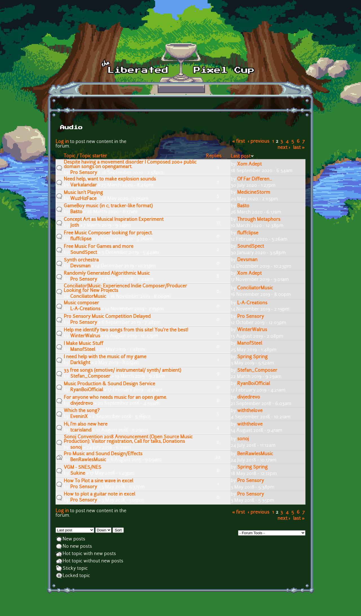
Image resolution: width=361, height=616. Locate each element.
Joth (74, 225)
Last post (242, 156)
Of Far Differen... (254, 179)
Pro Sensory (83, 173)
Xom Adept (249, 164)
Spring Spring (252, 357)
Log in (62, 142)
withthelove (250, 411)
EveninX (79, 417)
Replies (213, 156)
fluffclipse (80, 239)
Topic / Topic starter (85, 156)
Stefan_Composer (90, 376)
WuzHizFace (83, 199)
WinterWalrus (85, 336)
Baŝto (76, 212)
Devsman (80, 266)
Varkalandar (83, 185)
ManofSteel (82, 349)
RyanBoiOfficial (86, 390)
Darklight (80, 363)
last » (299, 148)
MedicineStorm (253, 192)
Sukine (77, 473)
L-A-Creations (85, 309)
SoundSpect (83, 252)
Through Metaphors (258, 219)
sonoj (76, 447)
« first (238, 141)
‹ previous (258, 141)
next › (284, 148)
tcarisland (80, 430)
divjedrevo (81, 403)
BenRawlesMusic (88, 460)
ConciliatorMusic (88, 296)
